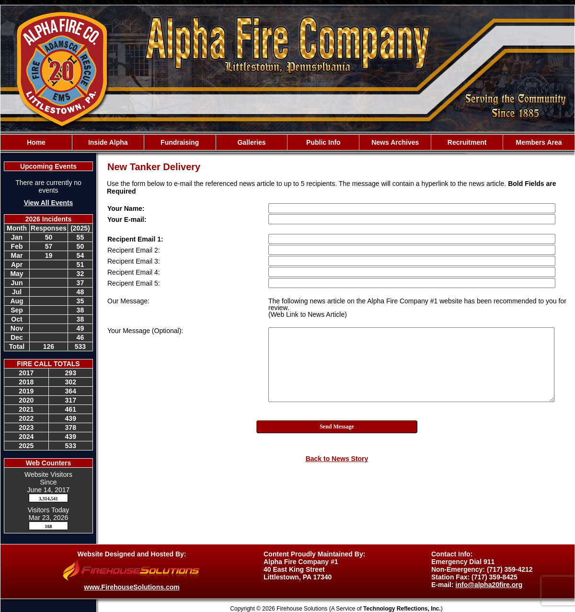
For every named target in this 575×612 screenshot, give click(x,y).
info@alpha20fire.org (489, 585)
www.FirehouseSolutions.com (131, 587)
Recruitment (467, 142)
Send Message (337, 426)
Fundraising (180, 142)
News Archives (395, 142)
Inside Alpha (108, 142)
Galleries (251, 142)
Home (36, 142)
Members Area (539, 142)
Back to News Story (337, 458)
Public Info (323, 142)
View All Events (48, 203)
